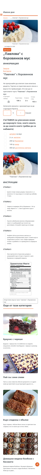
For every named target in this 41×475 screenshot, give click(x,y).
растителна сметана (23, 148)
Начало (5, 18)
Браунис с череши (13, 339)
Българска (7, 71)
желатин (17, 137)
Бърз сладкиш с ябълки (15, 419)
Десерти (7, 50)
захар (17, 144)
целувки (12, 134)
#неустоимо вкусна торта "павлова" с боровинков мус (19, 301)
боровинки (19, 141)
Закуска (6, 68)
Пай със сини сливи (13, 377)
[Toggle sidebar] (1, 15)
